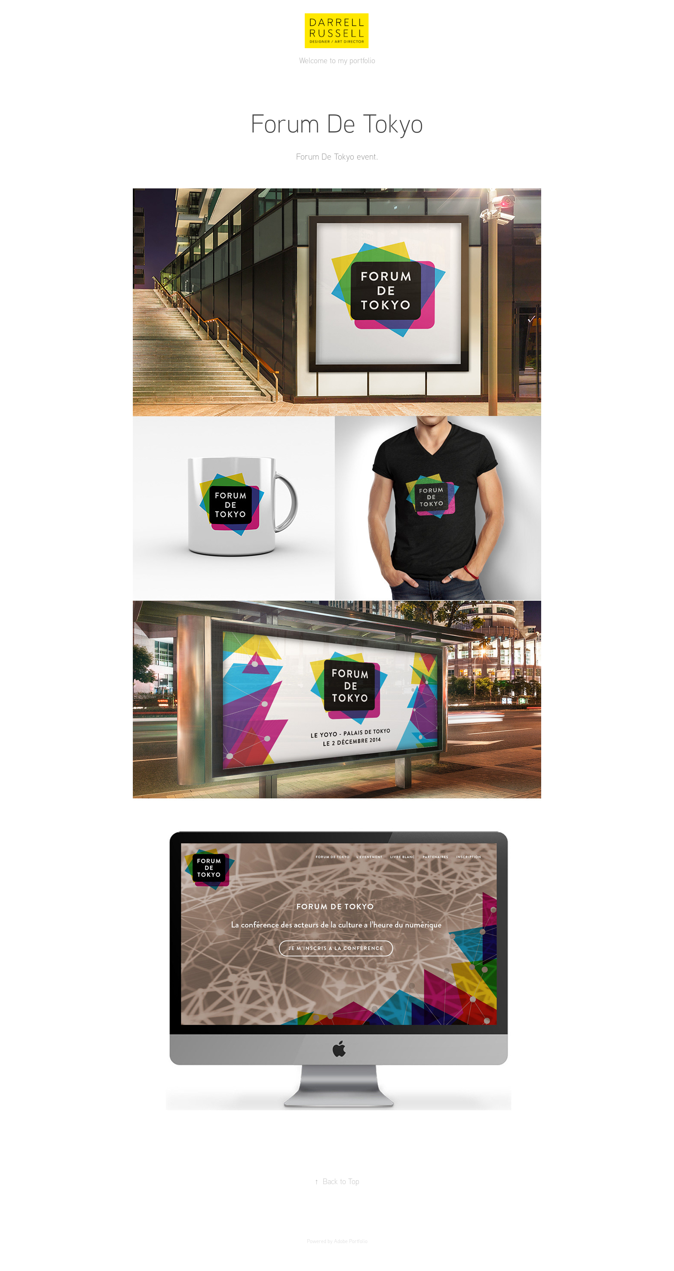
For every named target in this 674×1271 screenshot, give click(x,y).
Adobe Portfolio (351, 1241)
